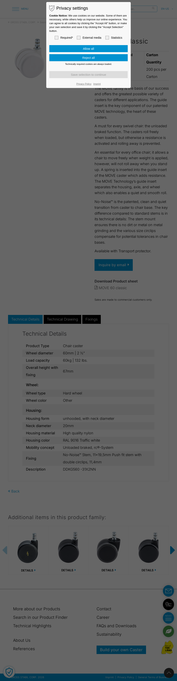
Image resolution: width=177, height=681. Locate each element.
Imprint (97, 84)
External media (89, 37)
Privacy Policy (84, 84)
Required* (64, 37)
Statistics (113, 37)
